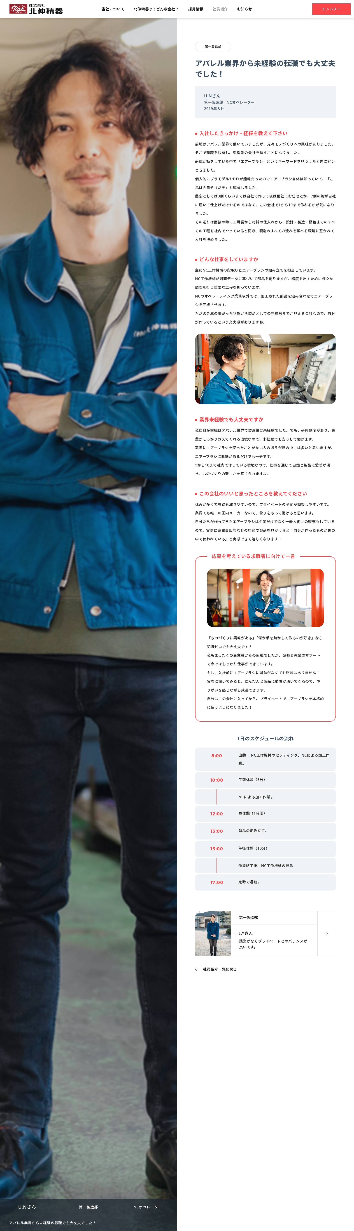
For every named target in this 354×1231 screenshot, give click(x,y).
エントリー (331, 9)
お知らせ (244, 9)
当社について (113, 9)
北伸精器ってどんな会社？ (156, 9)
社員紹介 (220, 9)
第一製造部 (213, 47)
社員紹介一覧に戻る (220, 969)
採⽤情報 (195, 9)
